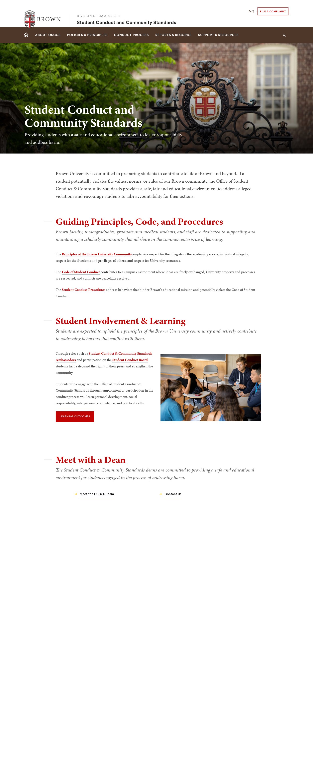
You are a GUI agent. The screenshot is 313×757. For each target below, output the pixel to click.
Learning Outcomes (75, 416)
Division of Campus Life (99, 10)
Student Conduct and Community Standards (126, 17)
